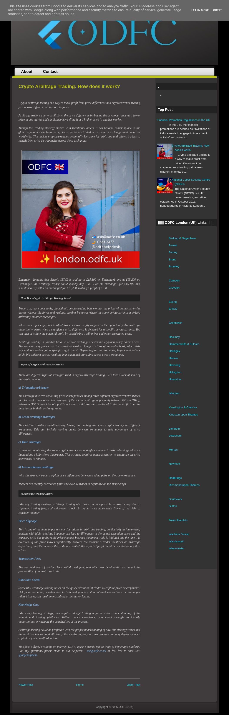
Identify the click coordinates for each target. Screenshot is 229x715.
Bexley (173, 252)
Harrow (173, 358)
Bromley (174, 266)
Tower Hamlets (178, 520)
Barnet (173, 245)
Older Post (133, 684)
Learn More (200, 10)
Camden (174, 280)
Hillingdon (175, 372)
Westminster (176, 548)
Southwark (175, 499)
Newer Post (25, 684)
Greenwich (175, 322)
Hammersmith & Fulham (184, 344)
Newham (174, 463)
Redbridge (175, 477)
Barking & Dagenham (182, 238)
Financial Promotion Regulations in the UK (183, 120)
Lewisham (175, 435)
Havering (174, 365)
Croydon (174, 287)
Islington (174, 393)
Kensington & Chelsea (183, 407)
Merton (173, 449)
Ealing (173, 301)
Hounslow (175, 379)
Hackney (174, 337)
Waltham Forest (179, 534)
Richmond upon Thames (184, 485)
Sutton (173, 506)
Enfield (173, 308)
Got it (217, 10)
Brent (172, 259)
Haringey (174, 351)
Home (80, 684)
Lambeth (174, 428)
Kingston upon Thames (183, 414)
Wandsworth (176, 541)
